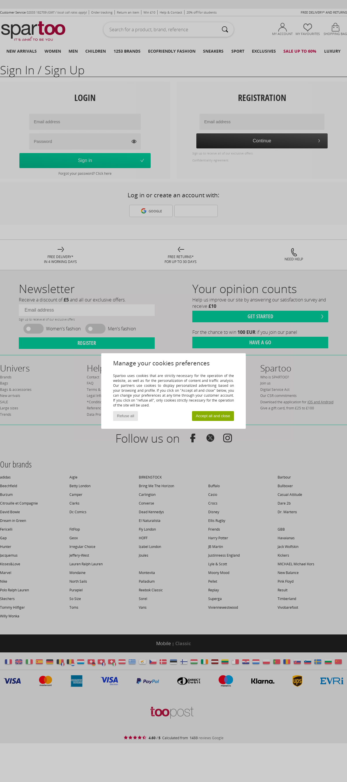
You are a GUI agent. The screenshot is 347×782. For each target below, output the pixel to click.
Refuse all (125, 416)
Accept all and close (213, 416)
